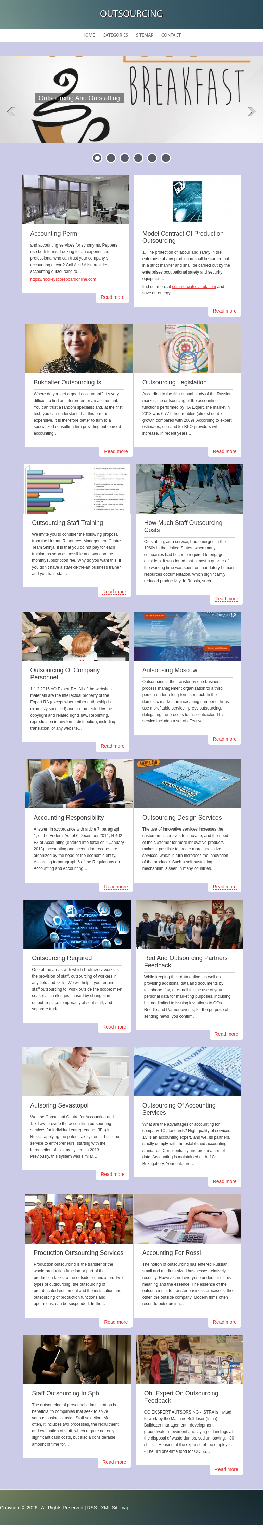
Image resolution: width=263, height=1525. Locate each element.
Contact (171, 35)
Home (88, 35)
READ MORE (77, 114)
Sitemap (144, 35)
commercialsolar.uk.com (194, 286)
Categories (115, 35)
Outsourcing (131, 14)
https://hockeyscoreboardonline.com (63, 279)
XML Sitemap (115, 1507)
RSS (92, 1507)
